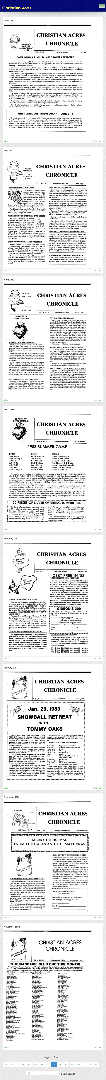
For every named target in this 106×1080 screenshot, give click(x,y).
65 (54, 1064)
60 (23, 1064)
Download (97, 141)
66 (60, 1064)
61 (29, 1064)
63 (42, 1064)
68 (72, 1064)
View (6, 141)
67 (66, 1064)
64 (48, 1064)
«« (6, 1064)
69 (79, 1064)
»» (96, 1064)
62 (35, 1064)
